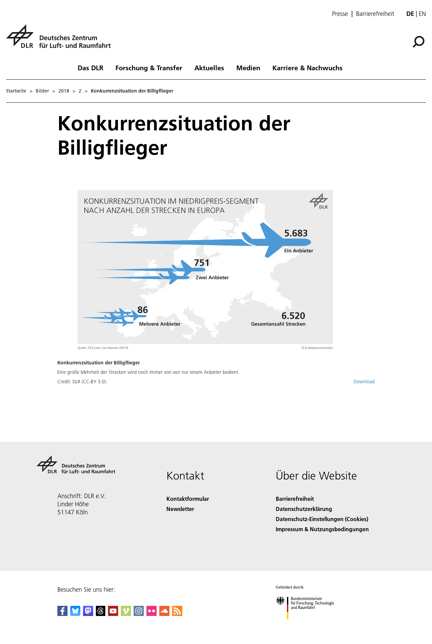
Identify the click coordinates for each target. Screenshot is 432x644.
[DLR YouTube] (113, 614)
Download (364, 382)
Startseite (16, 90)
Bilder (42, 90)
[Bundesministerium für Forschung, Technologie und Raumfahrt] (309, 625)
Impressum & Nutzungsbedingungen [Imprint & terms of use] (322, 529)
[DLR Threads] (100, 614)
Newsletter (180, 508)
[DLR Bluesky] (75, 614)
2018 (63, 90)
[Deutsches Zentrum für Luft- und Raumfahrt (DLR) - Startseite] (61, 40)
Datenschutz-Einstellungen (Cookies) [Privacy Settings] (322, 518)
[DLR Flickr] (151, 614)
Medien (248, 67)
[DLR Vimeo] (126, 614)
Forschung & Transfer (148, 67)
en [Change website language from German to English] (422, 14)
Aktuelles (209, 67)
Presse (340, 14)
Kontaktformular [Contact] (187, 498)
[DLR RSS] (177, 614)
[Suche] (418, 42)
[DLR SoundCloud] (164, 614)
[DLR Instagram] (139, 614)
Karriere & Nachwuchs (307, 67)
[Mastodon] (88, 614)
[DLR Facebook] (62, 614)
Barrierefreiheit (375, 14)
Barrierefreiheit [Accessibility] (295, 498)
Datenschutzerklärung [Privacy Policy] (304, 508)
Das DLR (90, 67)
